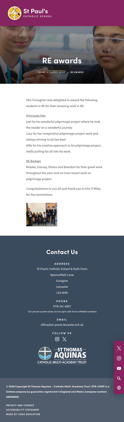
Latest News (57, 72)
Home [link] (41, 72)
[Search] (119, 378)
